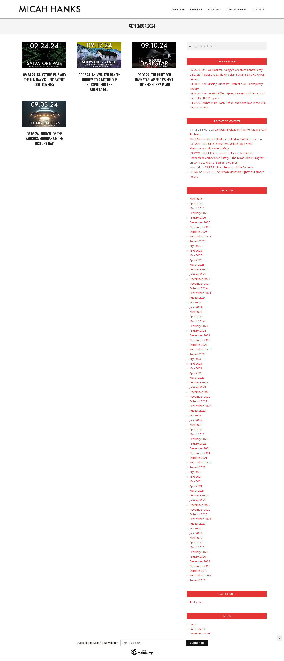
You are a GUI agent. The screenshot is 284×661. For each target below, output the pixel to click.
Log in (193, 624)
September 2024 (200, 293)
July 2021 (195, 472)
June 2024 (196, 307)
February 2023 (199, 382)
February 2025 (199, 269)
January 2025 (198, 274)
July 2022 (195, 415)
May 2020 (196, 537)
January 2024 (198, 330)
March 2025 (197, 264)
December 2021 (200, 448)
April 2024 (196, 316)
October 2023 (198, 344)
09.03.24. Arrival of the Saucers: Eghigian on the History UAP (44, 138)
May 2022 (196, 424)
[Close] (279, 638)
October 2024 (198, 288)
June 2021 (196, 476)
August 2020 (198, 523)
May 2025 (196, 255)
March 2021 (197, 490)
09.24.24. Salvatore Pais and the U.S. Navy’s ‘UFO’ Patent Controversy (44, 79)
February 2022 (199, 439)
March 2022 (197, 434)
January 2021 (198, 500)
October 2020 (198, 514)
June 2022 (196, 420)
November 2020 (200, 509)
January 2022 (198, 443)
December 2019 (200, 561)
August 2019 (198, 580)
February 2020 (199, 552)
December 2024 (200, 279)
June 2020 (196, 533)
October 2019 (198, 570)
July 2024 (195, 302)
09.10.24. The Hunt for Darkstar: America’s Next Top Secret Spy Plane (154, 79)
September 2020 (200, 519)
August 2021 (198, 467)
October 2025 (198, 231)
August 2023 (198, 354)
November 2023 (200, 340)
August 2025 (198, 241)
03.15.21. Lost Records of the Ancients (229, 167)
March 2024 (197, 321)
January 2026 (198, 217)
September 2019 (200, 575)
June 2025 (196, 250)
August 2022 (198, 410)
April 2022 (196, 429)
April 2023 (196, 373)
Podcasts (195, 602)
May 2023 (196, 368)
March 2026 (197, 208)
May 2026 (196, 198)
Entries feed (197, 629)
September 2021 (200, 462)
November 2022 (200, 396)
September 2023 (200, 349)
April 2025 (196, 260)
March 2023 (197, 377)
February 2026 (199, 213)
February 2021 (199, 495)
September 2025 (200, 236)
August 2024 (198, 297)
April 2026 (196, 203)
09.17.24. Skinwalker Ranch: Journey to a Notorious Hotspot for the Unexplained (99, 82)
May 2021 (196, 481)
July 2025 (195, 246)
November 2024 (200, 283)
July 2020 (195, 528)
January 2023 (198, 387)
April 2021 (196, 486)
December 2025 (200, 222)
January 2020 (198, 556)
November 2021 (200, 453)
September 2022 (200, 406)
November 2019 (200, 566)
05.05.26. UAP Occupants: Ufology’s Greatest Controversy (226, 70)
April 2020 (196, 542)
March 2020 (197, 547)
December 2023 (200, 335)
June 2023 (196, 363)
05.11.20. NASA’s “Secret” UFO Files (215, 162)
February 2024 (199, 326)
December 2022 (200, 392)
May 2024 (196, 311)
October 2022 (198, 401)
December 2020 (200, 505)
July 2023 (195, 359)
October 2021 (198, 457)
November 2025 (200, 227)
